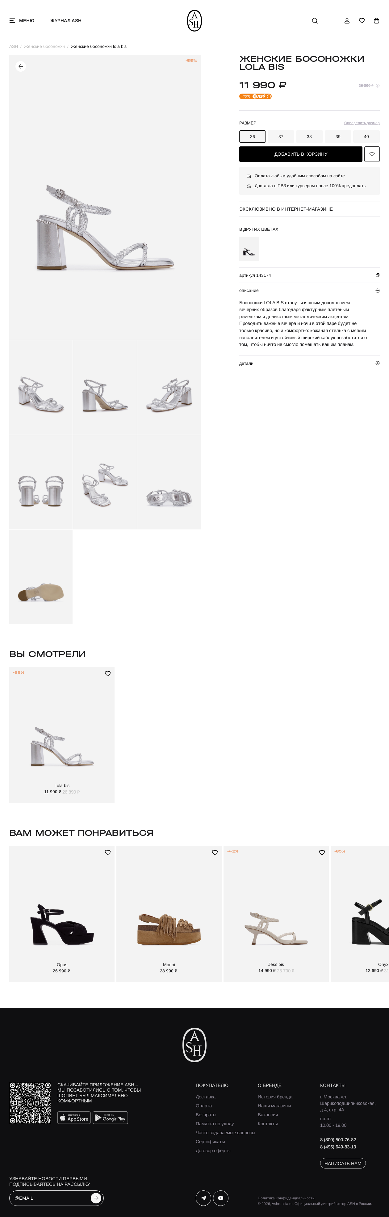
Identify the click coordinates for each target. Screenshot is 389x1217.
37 (280, 136)
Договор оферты (213, 1150)
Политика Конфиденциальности (286, 1198)
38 (309, 136)
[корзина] (377, 21)
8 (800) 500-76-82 (338, 1139)
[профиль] (347, 21)
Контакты (268, 1123)
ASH (13, 46)
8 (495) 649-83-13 (338, 1146)
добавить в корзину (301, 154)
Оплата (204, 1105)
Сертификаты (210, 1141)
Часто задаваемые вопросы (225, 1132)
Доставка (205, 1096)
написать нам (343, 1163)
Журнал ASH (66, 20)
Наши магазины (274, 1105)
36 (252, 136)
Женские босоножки (44, 46)
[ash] (194, 21)
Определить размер (362, 123)
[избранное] (362, 21)
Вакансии (268, 1114)
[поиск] (315, 21)
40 (366, 136)
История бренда (275, 1096)
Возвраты (206, 1114)
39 (338, 136)
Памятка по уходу (215, 1123)
